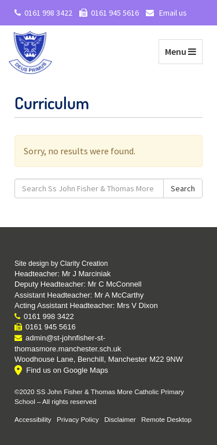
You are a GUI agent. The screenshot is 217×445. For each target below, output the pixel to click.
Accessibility (33, 419)
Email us (166, 13)
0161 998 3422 (43, 13)
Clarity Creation (84, 263)
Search (183, 188)
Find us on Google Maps (67, 370)
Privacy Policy (78, 419)
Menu (183, 50)
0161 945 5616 (109, 13)
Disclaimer (120, 419)
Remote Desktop (166, 419)
